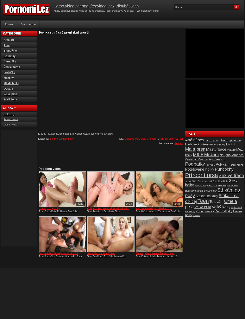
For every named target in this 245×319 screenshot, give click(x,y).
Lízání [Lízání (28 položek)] (230, 144)
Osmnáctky (152, 138)
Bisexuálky (49, 256)
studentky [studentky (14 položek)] (189, 191)
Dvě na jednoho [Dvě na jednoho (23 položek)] (230, 140)
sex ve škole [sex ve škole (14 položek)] (191, 181)
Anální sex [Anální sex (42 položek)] (194, 140)
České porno (12, 66)
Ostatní (8, 88)
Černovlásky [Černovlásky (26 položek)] (223, 211)
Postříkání (98, 256)
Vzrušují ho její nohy (49, 208)
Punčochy (175, 211)
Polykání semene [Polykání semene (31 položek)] (229, 164)
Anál (6, 45)
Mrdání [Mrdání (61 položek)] (211, 154)
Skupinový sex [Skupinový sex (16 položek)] (230, 185)
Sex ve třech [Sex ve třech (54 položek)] (231, 175)
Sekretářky (70, 256)
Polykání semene (168, 138)
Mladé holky (67, 138)
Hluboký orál (171, 256)
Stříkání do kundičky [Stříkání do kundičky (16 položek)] (206, 190)
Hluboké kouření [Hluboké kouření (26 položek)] (197, 144)
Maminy (9, 77)
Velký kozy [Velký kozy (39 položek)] (221, 207)
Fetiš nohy (62, 211)
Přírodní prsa (164, 211)
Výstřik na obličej (118, 256)
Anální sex (98, 211)
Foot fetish (73, 211)
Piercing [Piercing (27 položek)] (219, 159)
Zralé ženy (10, 99)
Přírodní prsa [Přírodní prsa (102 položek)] (201, 175)
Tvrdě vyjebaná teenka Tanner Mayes (155, 253)
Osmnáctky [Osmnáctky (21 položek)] (205, 159)
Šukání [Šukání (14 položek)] (196, 215)
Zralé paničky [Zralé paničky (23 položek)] (205, 211)
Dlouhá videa (10, 124)
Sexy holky (109, 211)
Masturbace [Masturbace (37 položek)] (216, 149)
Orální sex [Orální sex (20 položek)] (191, 159)
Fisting (144, 256)
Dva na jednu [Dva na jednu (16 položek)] (212, 140)
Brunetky (10, 56)
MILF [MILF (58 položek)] (198, 154)
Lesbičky (9, 72)
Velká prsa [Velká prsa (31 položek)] (202, 207)
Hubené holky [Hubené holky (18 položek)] (217, 144)
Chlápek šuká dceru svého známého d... (108, 208)
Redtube (179, 143)
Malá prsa (140, 138)
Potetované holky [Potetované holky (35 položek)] (199, 169)
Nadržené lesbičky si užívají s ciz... (154, 208)
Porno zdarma (11, 119)
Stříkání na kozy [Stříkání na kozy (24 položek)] (207, 196)
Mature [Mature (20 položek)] (231, 149)
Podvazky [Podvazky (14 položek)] (210, 165)
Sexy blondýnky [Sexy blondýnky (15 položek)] (220, 181)
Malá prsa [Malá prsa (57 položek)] (195, 149)
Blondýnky (54, 138)
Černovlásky (50, 211)
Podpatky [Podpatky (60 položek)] (195, 164)
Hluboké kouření (156, 256)
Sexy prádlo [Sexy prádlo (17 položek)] (215, 185)
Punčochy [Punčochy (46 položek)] (224, 169)
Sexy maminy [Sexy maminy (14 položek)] (201, 185)
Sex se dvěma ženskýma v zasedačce (58, 253)
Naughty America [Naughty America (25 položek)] (232, 155)
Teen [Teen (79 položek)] (203, 201)
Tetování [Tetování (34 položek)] (216, 202)
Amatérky (129, 138)
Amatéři (9, 39)
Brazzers (60, 256)
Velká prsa (10, 94)
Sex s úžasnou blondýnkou (101, 253)
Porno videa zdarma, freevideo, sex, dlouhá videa (96, 6)
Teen (181, 138)
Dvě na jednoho (148, 211)
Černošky (10, 61)
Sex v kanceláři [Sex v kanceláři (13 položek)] (205, 181)
